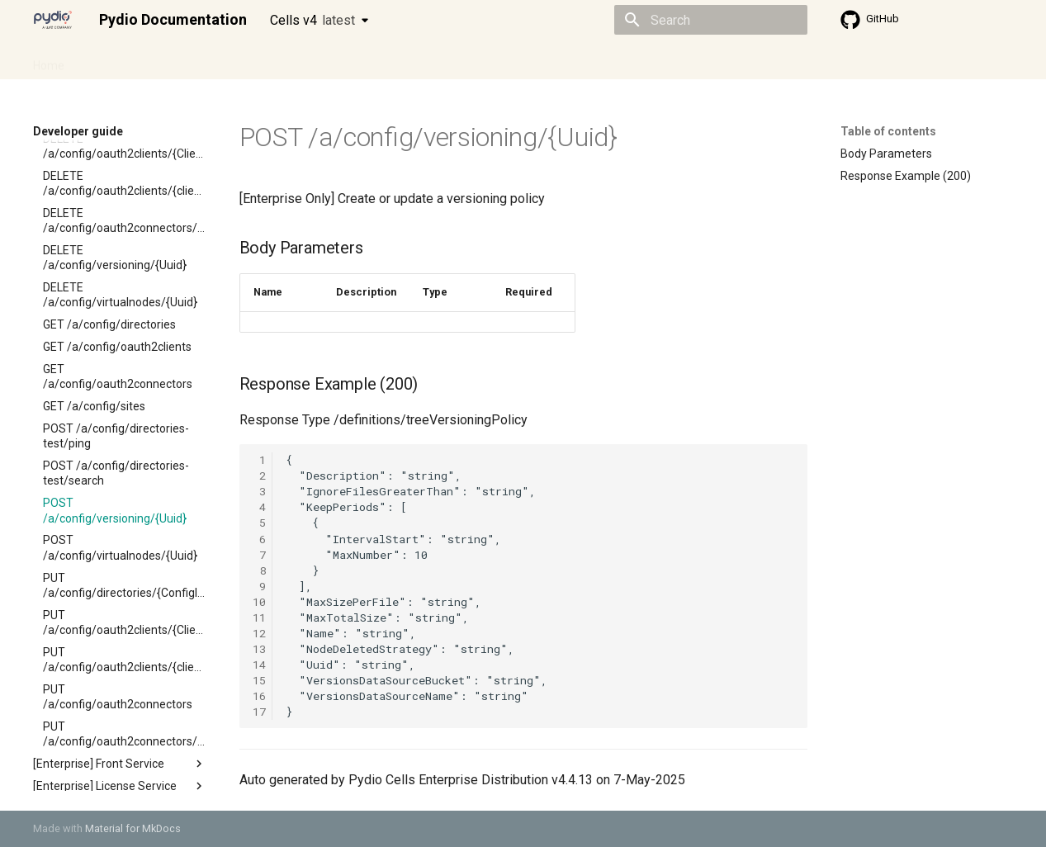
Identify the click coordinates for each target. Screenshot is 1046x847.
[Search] (710, 20)
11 (259, 617)
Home (48, 60)
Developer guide (285, 60)
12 (259, 633)
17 (259, 711)
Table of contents (888, 131)
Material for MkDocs (133, 828)
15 (259, 680)
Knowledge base (390, 60)
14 (259, 664)
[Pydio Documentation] (52, 19)
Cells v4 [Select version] (312, 20)
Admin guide (117, 60)
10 (259, 601)
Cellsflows (196, 60)
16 (259, 695)
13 (259, 648)
